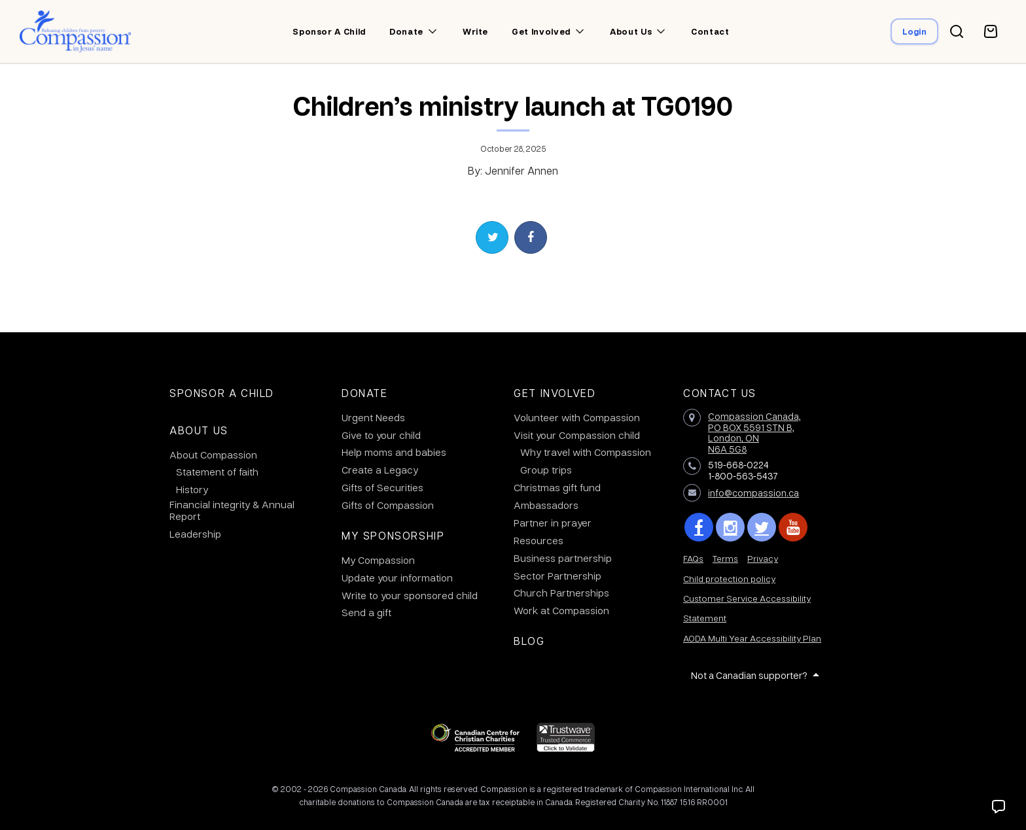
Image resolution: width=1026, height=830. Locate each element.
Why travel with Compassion (585, 452)
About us (631, 31)
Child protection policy (729, 578)
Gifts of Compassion (388, 505)
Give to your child (381, 435)
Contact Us (719, 393)
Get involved (541, 31)
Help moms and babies (394, 452)
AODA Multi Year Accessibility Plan (752, 638)
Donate (406, 31)
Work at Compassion (561, 610)
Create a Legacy (380, 470)
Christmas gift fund (557, 487)
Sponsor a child (329, 31)
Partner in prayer (553, 522)
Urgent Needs (373, 417)
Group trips (546, 470)
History (192, 489)
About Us (198, 430)
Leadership (195, 534)
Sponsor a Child (221, 393)
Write (475, 31)
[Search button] (956, 31)
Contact (710, 31)
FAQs (693, 558)
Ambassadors (546, 505)
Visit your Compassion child (577, 435)
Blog (529, 641)
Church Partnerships (561, 592)
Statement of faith (217, 471)
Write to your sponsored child (410, 595)
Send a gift (366, 612)
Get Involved (554, 393)
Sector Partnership (557, 575)
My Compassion (378, 560)
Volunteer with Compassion (577, 417)
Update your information (397, 577)
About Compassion (213, 454)
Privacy (762, 558)
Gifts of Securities (382, 487)
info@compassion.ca (753, 492)
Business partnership (563, 558)
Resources (538, 540)
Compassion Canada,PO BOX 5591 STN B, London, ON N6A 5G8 (754, 432)
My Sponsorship (393, 535)
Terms (725, 558)
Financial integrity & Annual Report (231, 510)
